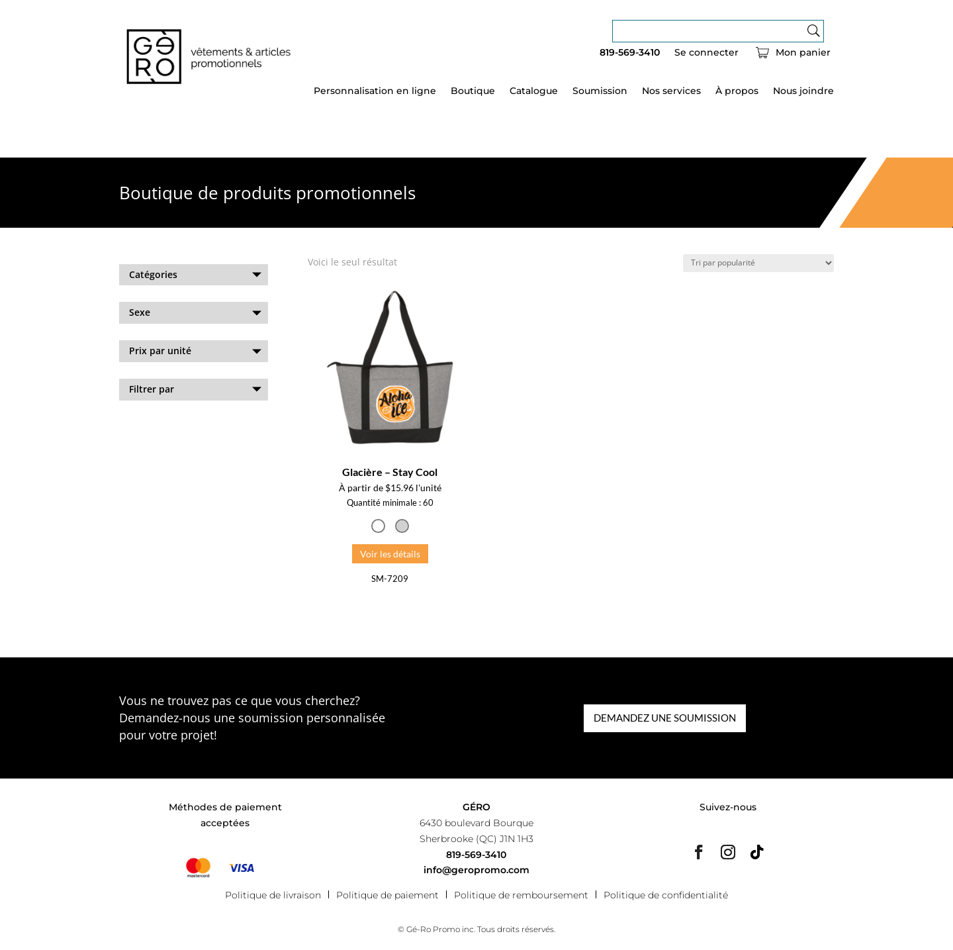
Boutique (473, 91)
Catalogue (534, 91)
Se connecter (706, 53)
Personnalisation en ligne (375, 91)
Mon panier (803, 53)
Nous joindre (803, 91)
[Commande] (758, 263)
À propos (736, 91)
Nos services (671, 91)
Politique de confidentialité (666, 894)
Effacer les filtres (157, 424)
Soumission (599, 91)
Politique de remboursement (521, 894)
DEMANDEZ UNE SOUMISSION (665, 718)
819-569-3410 (630, 53)
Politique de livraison (273, 894)
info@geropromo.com (476, 870)
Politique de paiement (387, 894)
